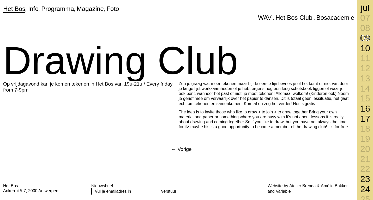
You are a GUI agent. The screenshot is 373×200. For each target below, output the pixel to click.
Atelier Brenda (302, 186)
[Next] (181, 149)
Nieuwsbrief (102, 186)
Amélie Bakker (334, 186)
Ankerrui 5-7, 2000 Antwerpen (30, 191)
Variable (283, 191)
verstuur (168, 191)
